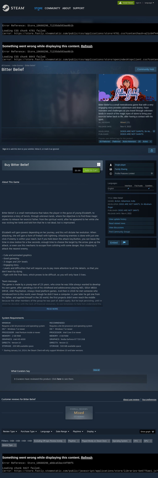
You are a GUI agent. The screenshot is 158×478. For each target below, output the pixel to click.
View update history (117, 223)
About (66, 8)
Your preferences (149, 403)
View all (96, 374)
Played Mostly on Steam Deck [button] (94, 445)
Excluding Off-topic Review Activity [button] (48, 445)
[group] (79, 447)
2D (139, 145)
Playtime (77, 435)
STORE (38, 8)
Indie (133, 205)
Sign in (5, 153)
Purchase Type (27, 435)
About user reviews (131, 403)
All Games (6, 69)
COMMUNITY (52, 8)
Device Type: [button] (7, 449)
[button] (91, 174)
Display (90, 435)
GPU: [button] (146, 445)
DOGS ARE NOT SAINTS (131, 135)
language (148, 3)
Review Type (9, 435)
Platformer (117, 145)
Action (145, 145)
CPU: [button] (136, 445)
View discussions (116, 231)
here (59, 382)
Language (45, 435)
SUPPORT (78, 8)
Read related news (117, 227)
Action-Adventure (129, 145)
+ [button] (150, 145)
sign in (138, 3)
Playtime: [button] (72, 445)
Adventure (125, 205)
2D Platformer (105, 145)
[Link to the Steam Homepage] (16, 10)
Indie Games (17, 69)
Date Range (61, 435)
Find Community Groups (119, 235)
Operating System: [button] (120, 445)
